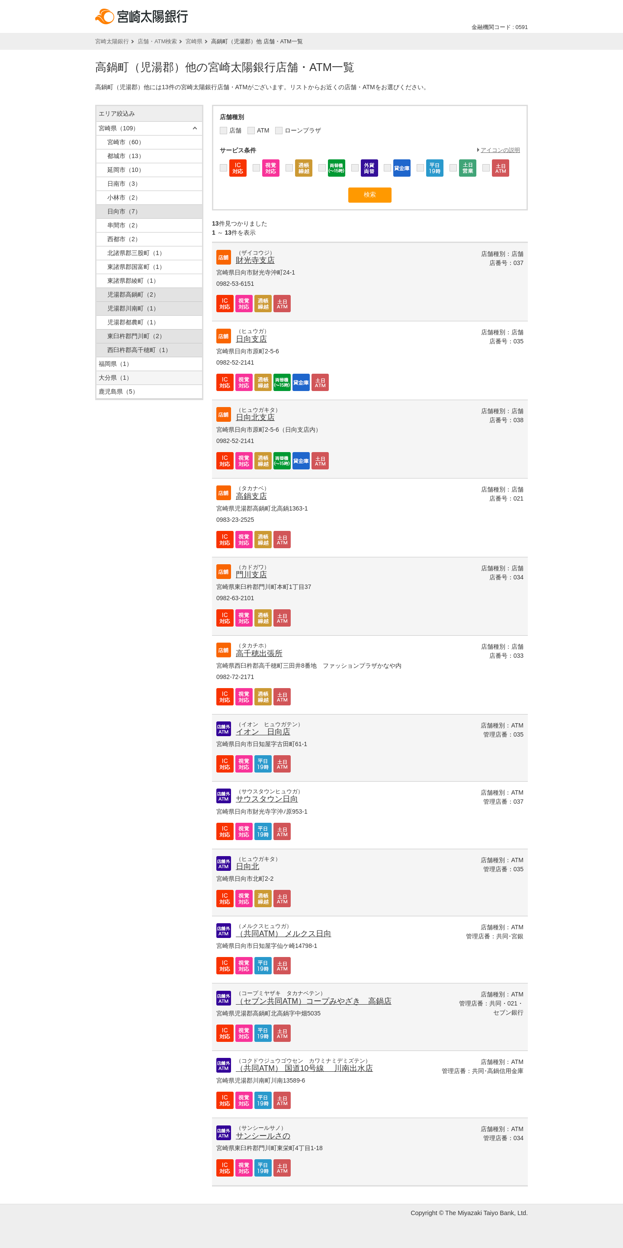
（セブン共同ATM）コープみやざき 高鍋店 (314, 1001)
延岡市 (126, 169)
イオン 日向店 (263, 731)
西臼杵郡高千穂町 (139, 349)
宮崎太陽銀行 (112, 41)
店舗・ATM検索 (157, 41)
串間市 (124, 225)
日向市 (124, 211)
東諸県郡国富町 (136, 266)
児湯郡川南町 (133, 308)
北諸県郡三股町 (136, 252)
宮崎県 (194, 41)
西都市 (124, 239)
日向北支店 (255, 417)
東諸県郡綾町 (133, 280)
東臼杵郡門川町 (136, 336)
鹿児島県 (118, 391)
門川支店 (251, 574)
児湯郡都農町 (133, 322)
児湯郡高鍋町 (133, 294)
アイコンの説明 (500, 150)
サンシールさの (263, 1136)
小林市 (124, 197)
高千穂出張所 (259, 653)
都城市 (126, 155)
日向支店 (251, 339)
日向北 (247, 866)
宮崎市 (126, 142)
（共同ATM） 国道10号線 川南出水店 (304, 1068)
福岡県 (115, 363)
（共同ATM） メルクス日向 (283, 933)
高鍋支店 (251, 496)
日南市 (124, 183)
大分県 (115, 377)
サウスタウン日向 (267, 799)
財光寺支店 (255, 260)
